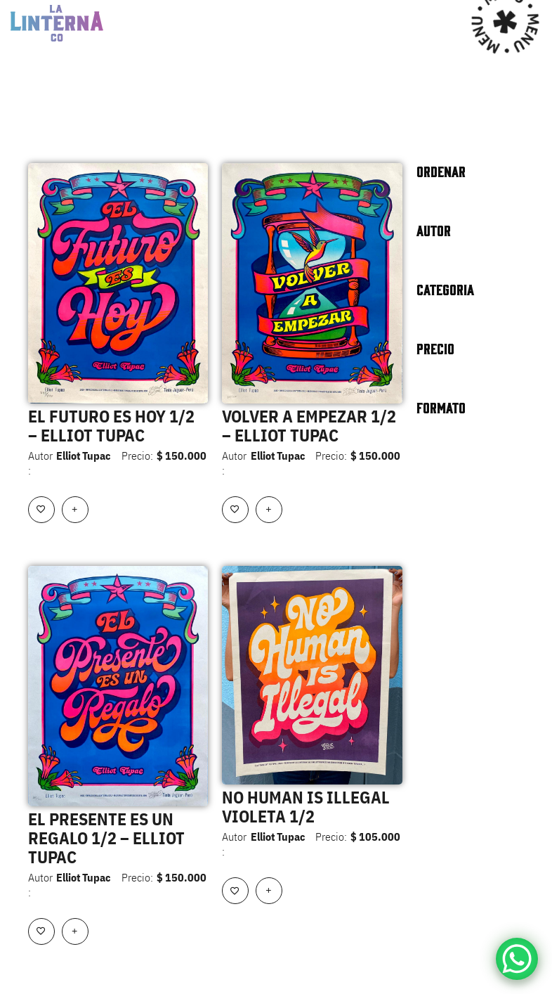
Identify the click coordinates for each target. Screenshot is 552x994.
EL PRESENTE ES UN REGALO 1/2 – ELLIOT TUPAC (106, 838)
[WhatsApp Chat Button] (517, 959)
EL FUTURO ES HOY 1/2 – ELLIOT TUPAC (111, 425)
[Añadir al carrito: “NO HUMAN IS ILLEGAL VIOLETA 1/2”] (269, 890)
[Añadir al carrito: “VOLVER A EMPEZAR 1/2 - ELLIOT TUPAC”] (269, 509)
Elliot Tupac (83, 455)
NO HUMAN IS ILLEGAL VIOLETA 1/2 (306, 806)
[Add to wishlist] (41, 509)
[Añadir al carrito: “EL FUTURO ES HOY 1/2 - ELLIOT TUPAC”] (75, 509)
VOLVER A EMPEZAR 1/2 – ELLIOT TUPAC (309, 425)
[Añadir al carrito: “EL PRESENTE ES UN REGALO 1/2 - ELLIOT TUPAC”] (75, 931)
